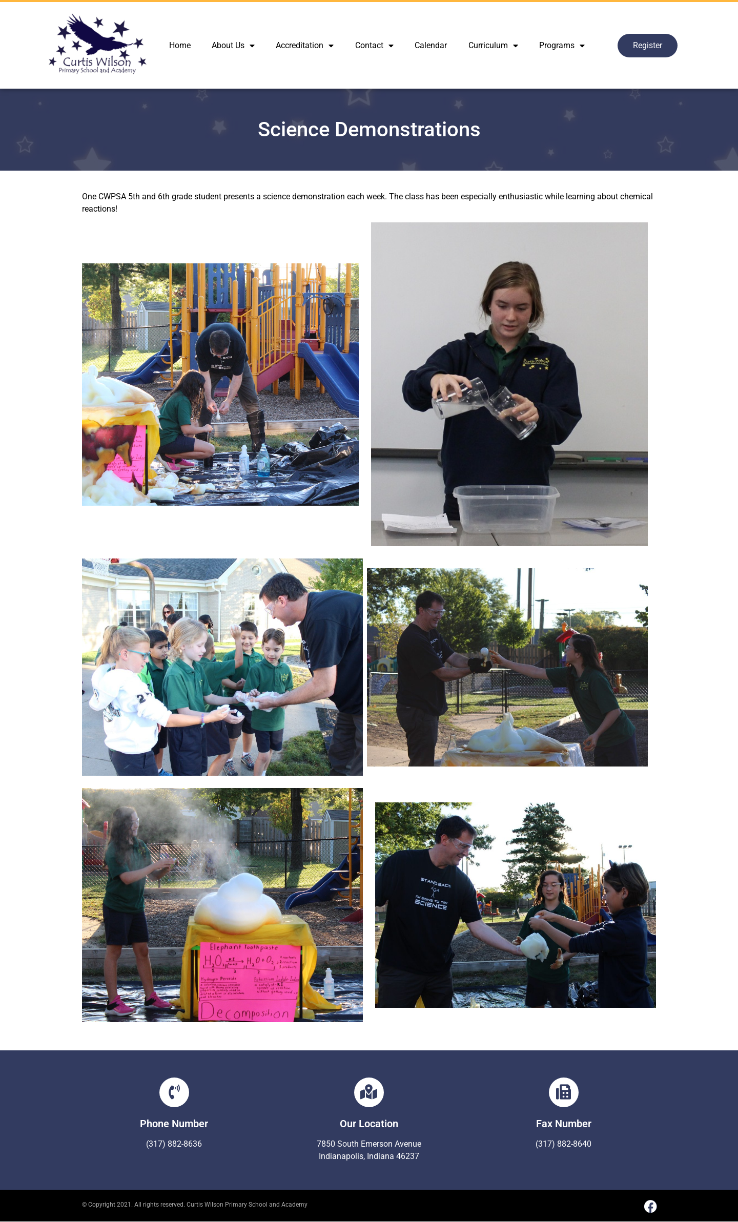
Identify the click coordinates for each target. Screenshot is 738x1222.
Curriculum (493, 45)
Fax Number (563, 1123)
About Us (233, 45)
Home (180, 45)
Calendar (431, 45)
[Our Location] (369, 1092)
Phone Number (174, 1123)
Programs (562, 45)
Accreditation (305, 45)
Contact (374, 45)
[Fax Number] (564, 1092)
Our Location (369, 1123)
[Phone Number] (174, 1092)
